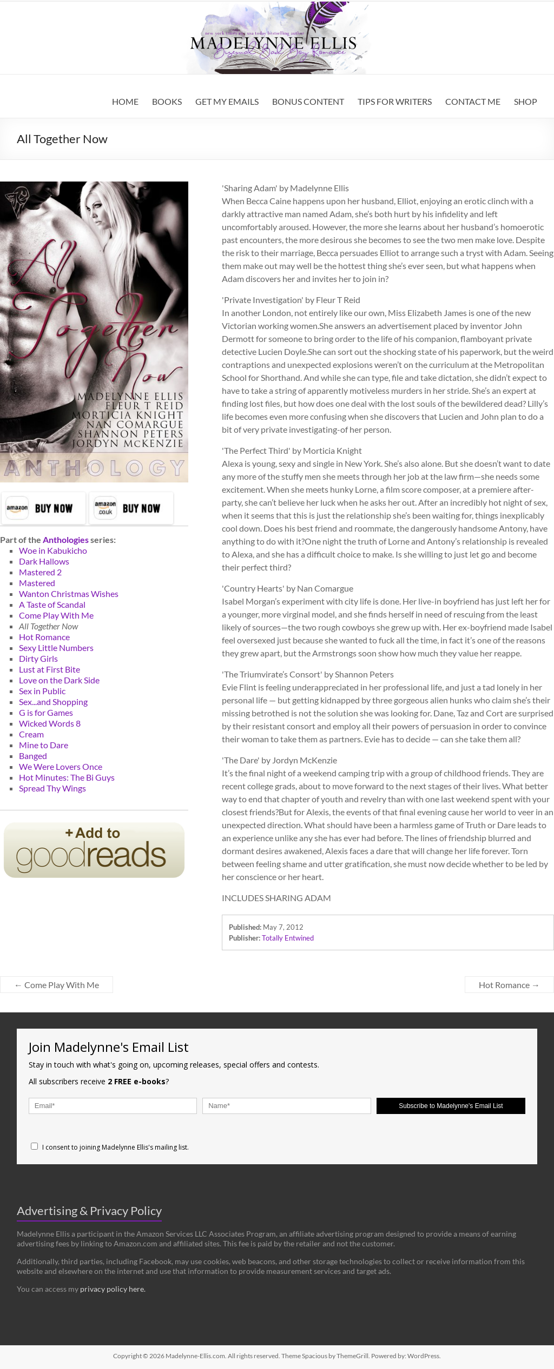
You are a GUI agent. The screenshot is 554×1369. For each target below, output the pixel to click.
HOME (125, 101)
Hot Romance (509, 984)
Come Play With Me (56, 984)
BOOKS (167, 101)
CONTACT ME (472, 101)
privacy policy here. (113, 1288)
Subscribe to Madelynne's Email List (451, 1106)
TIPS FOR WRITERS (395, 101)
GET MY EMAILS (227, 101)
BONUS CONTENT (308, 101)
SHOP (525, 101)
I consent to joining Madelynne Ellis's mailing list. (110, 1147)
